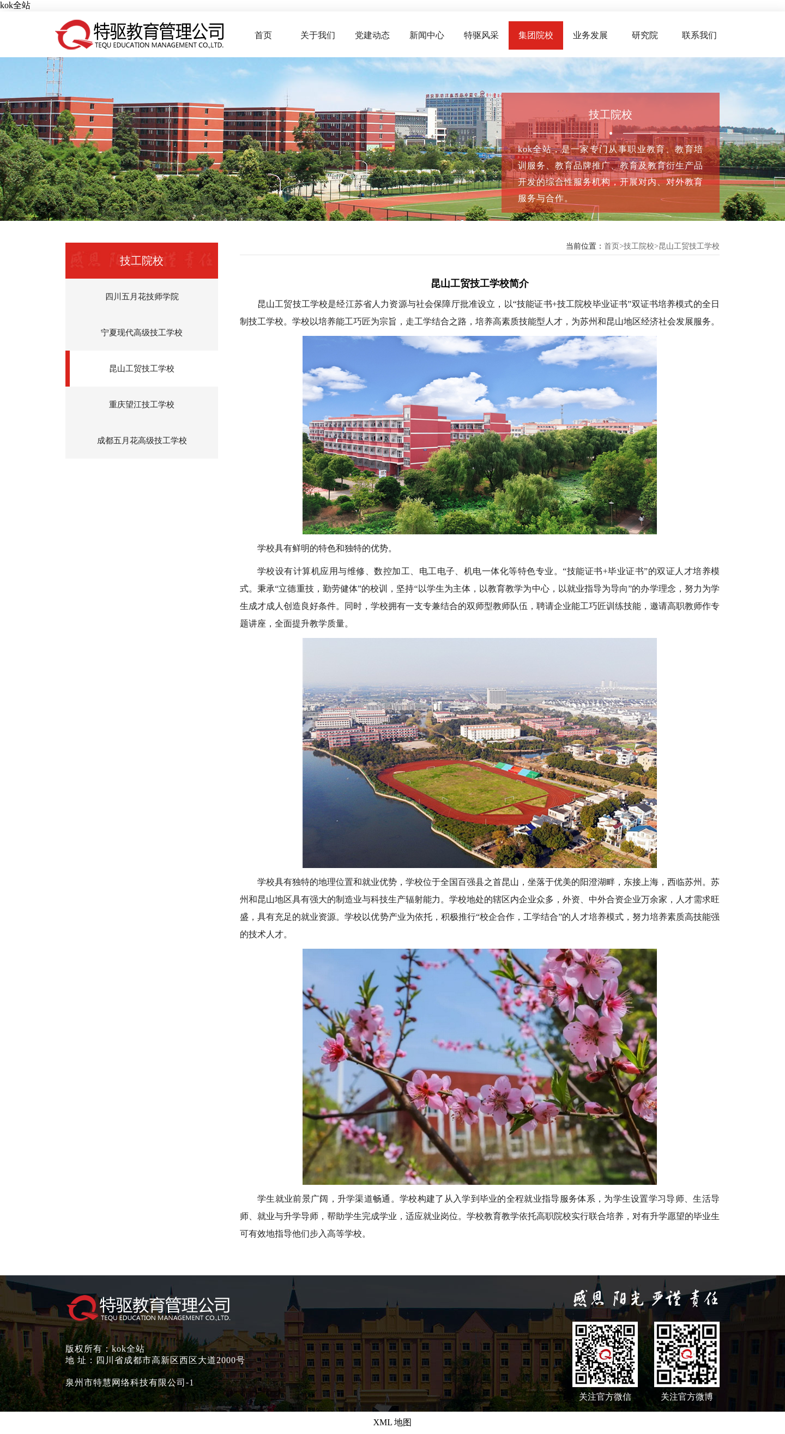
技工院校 (639, 246)
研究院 (645, 35)
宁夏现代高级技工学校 (142, 332)
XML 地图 (392, 1422)
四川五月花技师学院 (142, 296)
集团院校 (535, 35)
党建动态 (372, 35)
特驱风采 (481, 35)
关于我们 (317, 35)
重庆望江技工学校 (141, 404)
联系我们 (699, 35)
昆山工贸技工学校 (141, 368)
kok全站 (15, 5)
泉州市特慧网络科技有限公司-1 (129, 1382)
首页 (263, 35)
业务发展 (590, 35)
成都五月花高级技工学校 (142, 440)
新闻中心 (426, 35)
